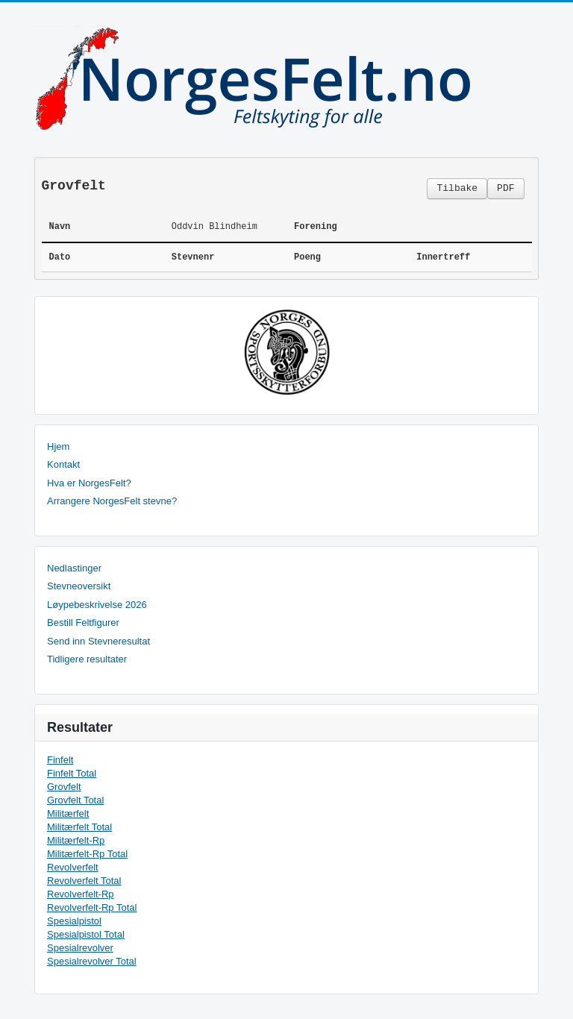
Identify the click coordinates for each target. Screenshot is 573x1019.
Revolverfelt (72, 867)
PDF (505, 188)
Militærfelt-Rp (75, 840)
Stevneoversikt (78, 586)
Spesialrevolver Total (92, 961)
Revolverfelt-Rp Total (92, 907)
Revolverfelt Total (84, 880)
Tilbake (457, 188)
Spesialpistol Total (86, 934)
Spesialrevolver (80, 947)
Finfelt (60, 759)
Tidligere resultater (87, 659)
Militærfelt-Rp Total (87, 853)
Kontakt (63, 464)
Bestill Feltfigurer (83, 622)
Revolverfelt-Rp (80, 894)
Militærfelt (68, 813)
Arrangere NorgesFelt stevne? (112, 501)
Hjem (58, 446)
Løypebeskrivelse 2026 (97, 604)
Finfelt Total (71, 773)
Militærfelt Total (79, 827)
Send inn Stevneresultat (98, 641)
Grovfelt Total (75, 800)
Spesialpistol (74, 920)
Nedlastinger (74, 568)
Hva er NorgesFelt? (89, 483)
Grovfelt (64, 786)
